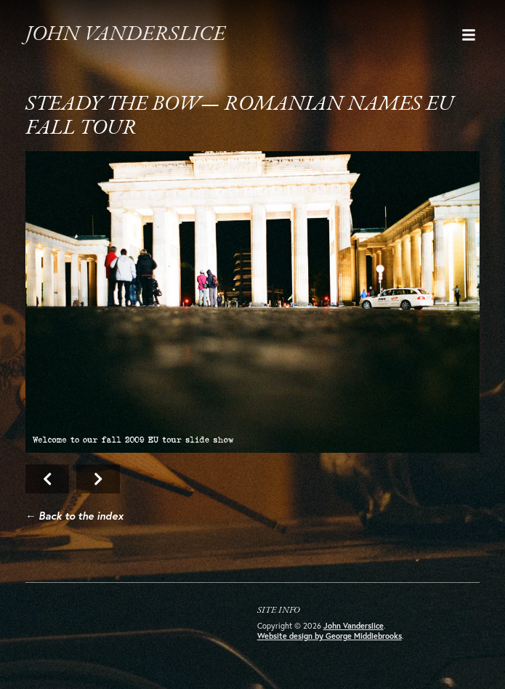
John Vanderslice (125, 34)
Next (252, 302)
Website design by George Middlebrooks (329, 636)
